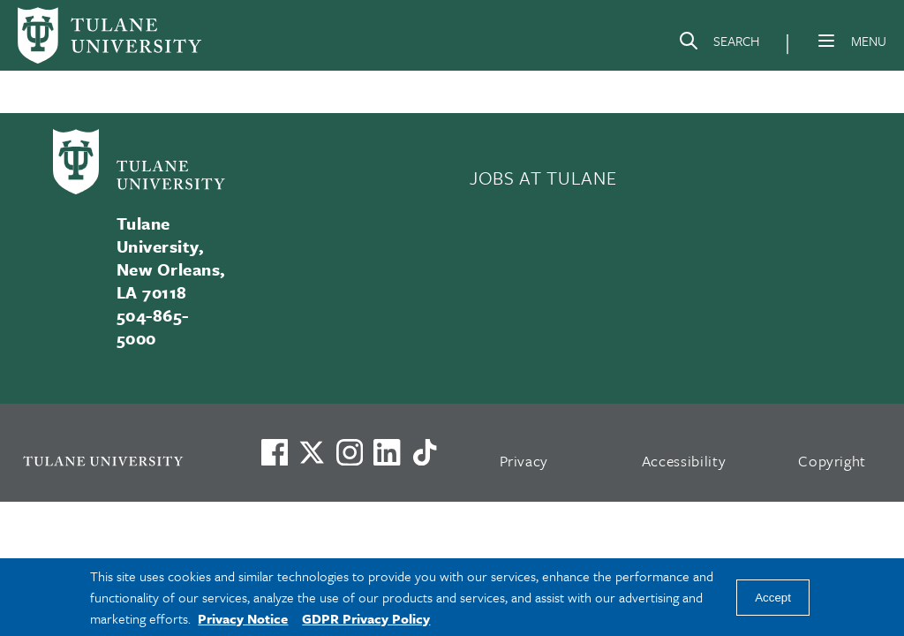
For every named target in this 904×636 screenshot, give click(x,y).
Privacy (524, 461)
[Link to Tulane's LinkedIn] (386, 452)
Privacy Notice (243, 618)
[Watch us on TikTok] (424, 452)
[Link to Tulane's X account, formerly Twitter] (311, 452)
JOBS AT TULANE (543, 177)
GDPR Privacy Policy (366, 618)
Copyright (832, 461)
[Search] (718, 44)
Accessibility (684, 461)
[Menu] (826, 40)
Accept (773, 597)
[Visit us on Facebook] (274, 452)
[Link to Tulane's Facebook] (349, 452)
